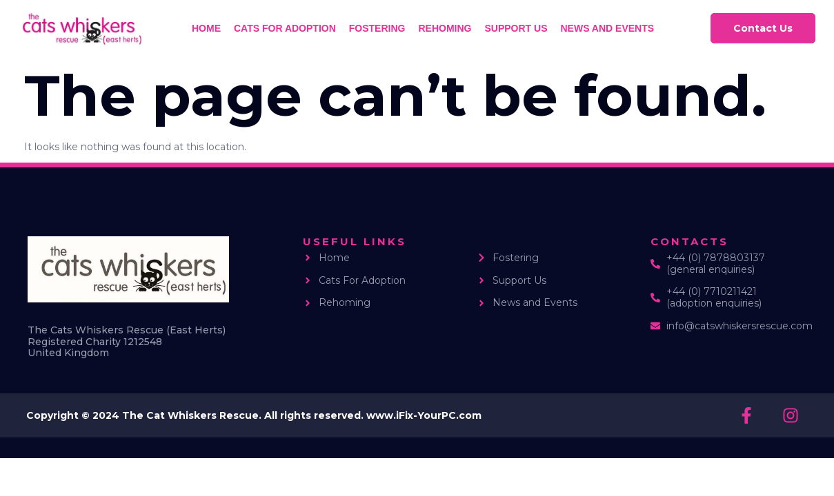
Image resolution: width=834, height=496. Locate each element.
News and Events (607, 28)
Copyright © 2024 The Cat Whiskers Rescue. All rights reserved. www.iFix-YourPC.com (253, 415)
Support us (515, 28)
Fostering (377, 28)
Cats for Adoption (285, 28)
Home (206, 28)
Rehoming (444, 28)
